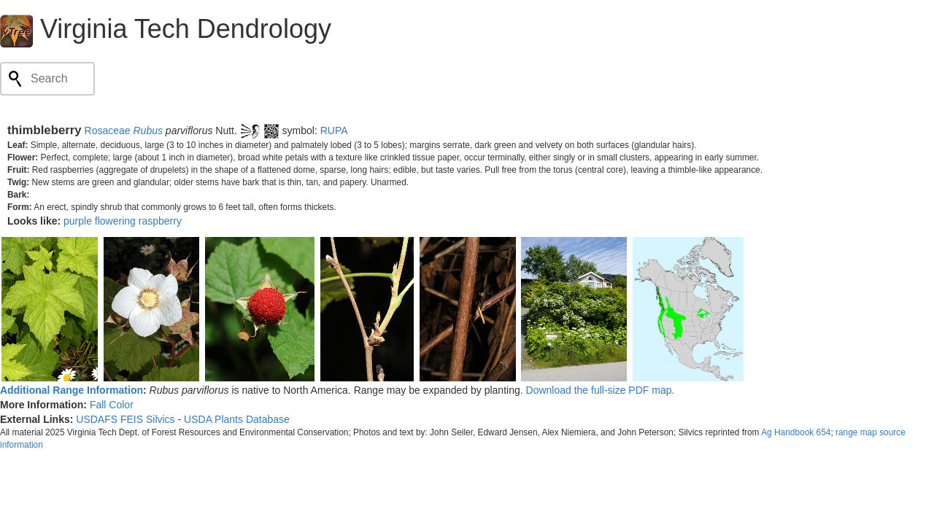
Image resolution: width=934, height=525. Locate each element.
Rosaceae (108, 130)
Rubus (147, 130)
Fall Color (112, 405)
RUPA (334, 130)
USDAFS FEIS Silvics (125, 419)
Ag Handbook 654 (795, 432)
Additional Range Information (71, 390)
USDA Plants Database (237, 419)
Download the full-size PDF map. (600, 390)
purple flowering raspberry (122, 221)
